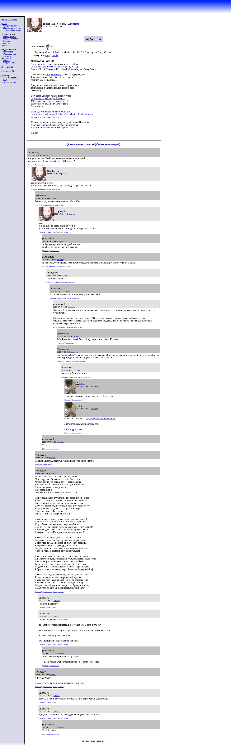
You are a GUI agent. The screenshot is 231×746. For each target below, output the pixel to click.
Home (4, 24)
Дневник (7, 56)
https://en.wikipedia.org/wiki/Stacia (48, 98)
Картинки (7, 58)
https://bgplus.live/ (73, 429)
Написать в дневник (12, 28)
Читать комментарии (79, 144)
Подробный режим (13, 30)
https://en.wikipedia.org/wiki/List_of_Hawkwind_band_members (62, 114)
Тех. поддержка (10, 82)
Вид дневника (9, 63)
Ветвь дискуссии (40, 165)
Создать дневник (10, 26)
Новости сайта (9, 36)
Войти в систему (9, 19)
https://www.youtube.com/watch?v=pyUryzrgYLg (55, 66)
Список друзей (9, 54)
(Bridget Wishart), (54, 74)
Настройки (8, 52)
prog (47, 55)
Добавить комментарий (106, 144)
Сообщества (7, 67)
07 (51, 26)
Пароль (6, 60)
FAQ (5, 80)
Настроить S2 (8, 71)
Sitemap (6, 41)
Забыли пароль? (10, 78)
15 (53, 26)
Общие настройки (11, 39)
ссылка (45, 155)
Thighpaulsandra (39, 125)
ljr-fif (5, 45)
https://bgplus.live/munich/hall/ (100, 418)
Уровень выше (43, 189)
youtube (54, 55)
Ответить (31, 165)
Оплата (6, 43)
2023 (47, 26)
